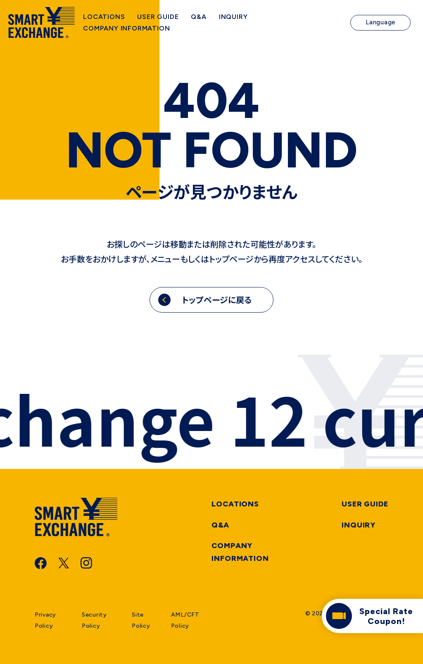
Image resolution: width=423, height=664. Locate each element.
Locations (235, 504)
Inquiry (358, 525)
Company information (240, 552)
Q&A (220, 525)
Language (380, 24)
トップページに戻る (217, 300)
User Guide (365, 504)
